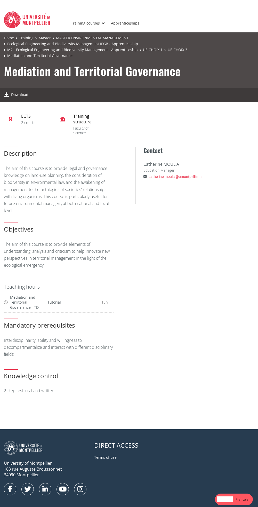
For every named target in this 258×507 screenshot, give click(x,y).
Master (45, 37)
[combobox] (225, 499)
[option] (242, 499)
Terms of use (105, 457)
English (225, 499)
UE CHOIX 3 (177, 49)
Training (26, 37)
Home (9, 37)
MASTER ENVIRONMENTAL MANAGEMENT (92, 37)
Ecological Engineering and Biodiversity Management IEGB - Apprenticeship (72, 43)
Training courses (85, 23)
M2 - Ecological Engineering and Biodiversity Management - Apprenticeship (72, 49)
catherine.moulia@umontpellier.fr (175, 176)
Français (242, 499)
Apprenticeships (125, 23)
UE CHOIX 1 (153, 49)
